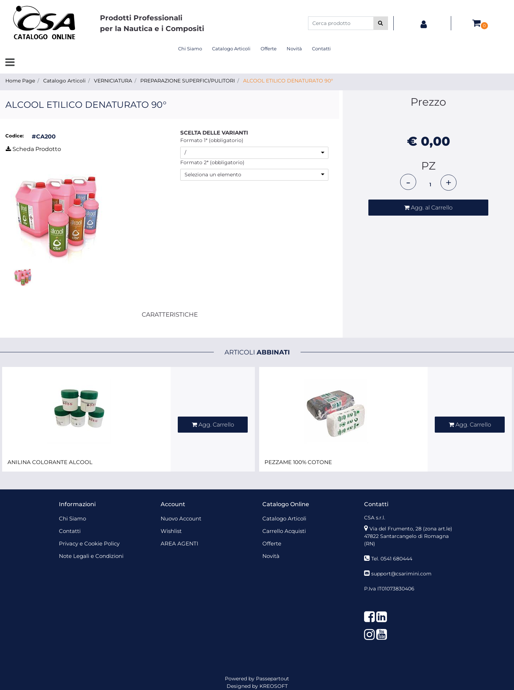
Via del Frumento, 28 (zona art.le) (410, 528)
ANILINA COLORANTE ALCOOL (49, 462)
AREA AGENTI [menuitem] (179, 543)
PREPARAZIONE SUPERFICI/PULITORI (187, 80)
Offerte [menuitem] (269, 48)
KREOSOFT (273, 686)
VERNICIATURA (113, 80)
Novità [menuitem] (294, 48)
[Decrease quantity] (408, 182)
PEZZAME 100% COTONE (298, 462)
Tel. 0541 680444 (391, 558)
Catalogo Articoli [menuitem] (231, 48)
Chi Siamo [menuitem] (190, 48)
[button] (380, 23)
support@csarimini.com (401, 573)
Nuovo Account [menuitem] (181, 518)
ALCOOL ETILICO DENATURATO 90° (288, 80)
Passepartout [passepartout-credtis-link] (272, 678)
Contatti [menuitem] (321, 48)
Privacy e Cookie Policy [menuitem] (89, 543)
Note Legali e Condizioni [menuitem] (91, 556)
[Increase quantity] (448, 183)
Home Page (20, 80)
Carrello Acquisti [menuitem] (284, 531)
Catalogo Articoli (64, 80)
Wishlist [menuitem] (171, 531)
